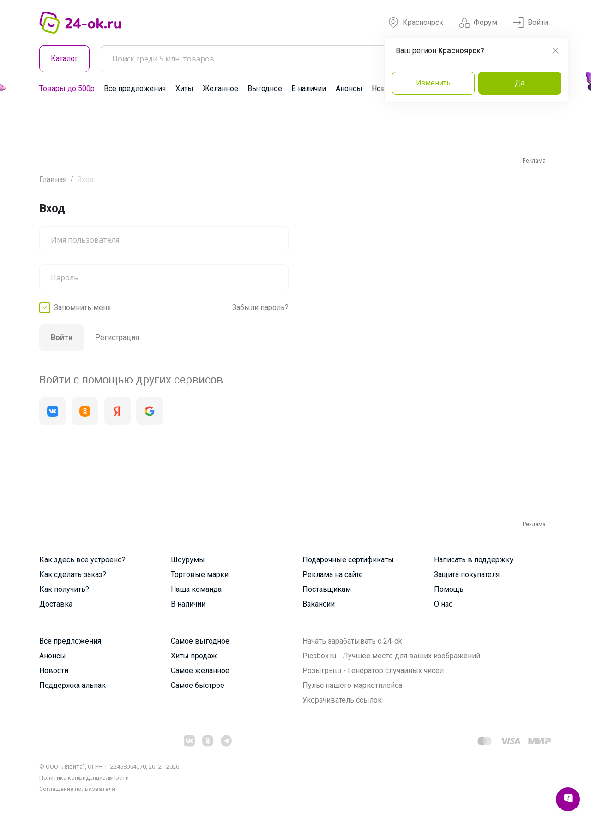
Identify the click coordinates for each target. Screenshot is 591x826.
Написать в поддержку (473, 559)
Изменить (433, 83)
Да (520, 83)
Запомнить (82, 307)
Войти (530, 22)
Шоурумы (188, 559)
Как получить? (64, 589)
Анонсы (349, 88)
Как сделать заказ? (72, 574)
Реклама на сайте (332, 574)
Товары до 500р (67, 88)
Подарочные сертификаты (348, 559)
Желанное (220, 88)
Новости (53, 670)
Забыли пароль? (260, 307)
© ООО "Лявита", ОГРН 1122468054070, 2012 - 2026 (109, 766)
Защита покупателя (467, 574)
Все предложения (135, 88)
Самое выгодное (200, 641)
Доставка (55, 604)
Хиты (184, 88)
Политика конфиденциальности (84, 777)
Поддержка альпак (72, 685)
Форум (478, 22)
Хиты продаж (194, 655)
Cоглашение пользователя (77, 788)
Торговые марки (200, 574)
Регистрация (117, 337)
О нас (443, 604)
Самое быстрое (197, 685)
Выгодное (264, 88)
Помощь (449, 589)
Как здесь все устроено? (82, 559)
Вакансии (318, 604)
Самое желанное (200, 670)
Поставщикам (326, 589)
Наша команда (196, 589)
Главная (52, 179)
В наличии (308, 88)
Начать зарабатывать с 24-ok (352, 641)
